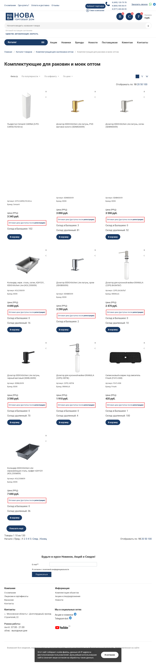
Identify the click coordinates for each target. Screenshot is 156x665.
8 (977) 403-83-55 (119, 9)
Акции (53, 42)
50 (141, 84)
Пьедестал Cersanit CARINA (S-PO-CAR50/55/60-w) (23, 125)
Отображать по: (131, 84)
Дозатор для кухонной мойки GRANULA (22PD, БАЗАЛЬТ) (124, 283)
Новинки (66, 42)
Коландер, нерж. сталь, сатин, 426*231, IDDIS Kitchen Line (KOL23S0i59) (25, 283)
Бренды (79, 42)
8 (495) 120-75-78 (119, 2)
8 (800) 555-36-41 (119, 6)
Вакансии (9, 600)
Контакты (142, 42)
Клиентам (127, 42)
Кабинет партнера (95, 6)
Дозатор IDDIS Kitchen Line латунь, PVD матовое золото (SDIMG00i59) (74, 125)
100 (145, 84)
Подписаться (42, 574)
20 (138, 84)
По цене (66, 76)
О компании (10, 5)
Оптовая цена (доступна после (27, 223)
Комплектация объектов (67, 593)
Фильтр (14, 76)
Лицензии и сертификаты (16, 596)
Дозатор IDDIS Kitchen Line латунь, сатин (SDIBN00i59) (124, 125)
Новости (93, 42)
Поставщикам (110, 42)
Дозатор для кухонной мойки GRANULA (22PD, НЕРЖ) (75, 376)
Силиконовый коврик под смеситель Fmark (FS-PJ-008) (122, 376)
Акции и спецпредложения (67, 596)
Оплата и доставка (40, 5)
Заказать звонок (140, 4)
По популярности (30, 76)
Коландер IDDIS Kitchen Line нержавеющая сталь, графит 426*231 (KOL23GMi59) (25, 470)
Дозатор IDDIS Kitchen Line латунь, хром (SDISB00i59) (75, 283)
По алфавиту (50, 76)
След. (35, 538)
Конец (43, 538)
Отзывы (55, 5)
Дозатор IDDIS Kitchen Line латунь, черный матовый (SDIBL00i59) (23, 376)
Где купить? (23, 5)
